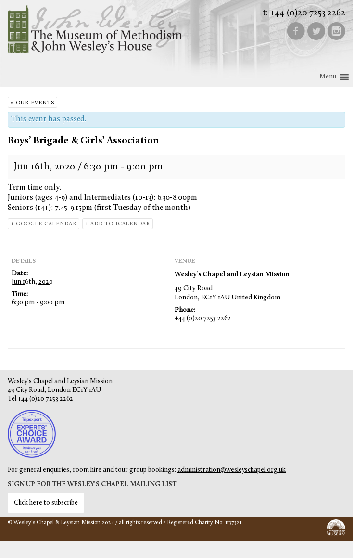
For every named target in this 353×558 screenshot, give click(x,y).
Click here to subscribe (46, 502)
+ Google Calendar (43, 224)
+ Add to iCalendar (117, 224)
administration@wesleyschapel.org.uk (231, 470)
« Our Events (32, 102)
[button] (327, 77)
